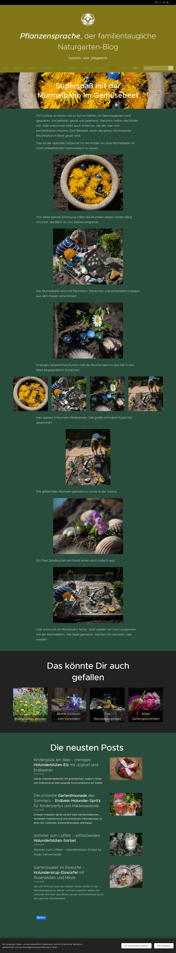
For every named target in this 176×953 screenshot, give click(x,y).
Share (41, 918)
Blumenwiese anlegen (30, 719)
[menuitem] (12, 68)
